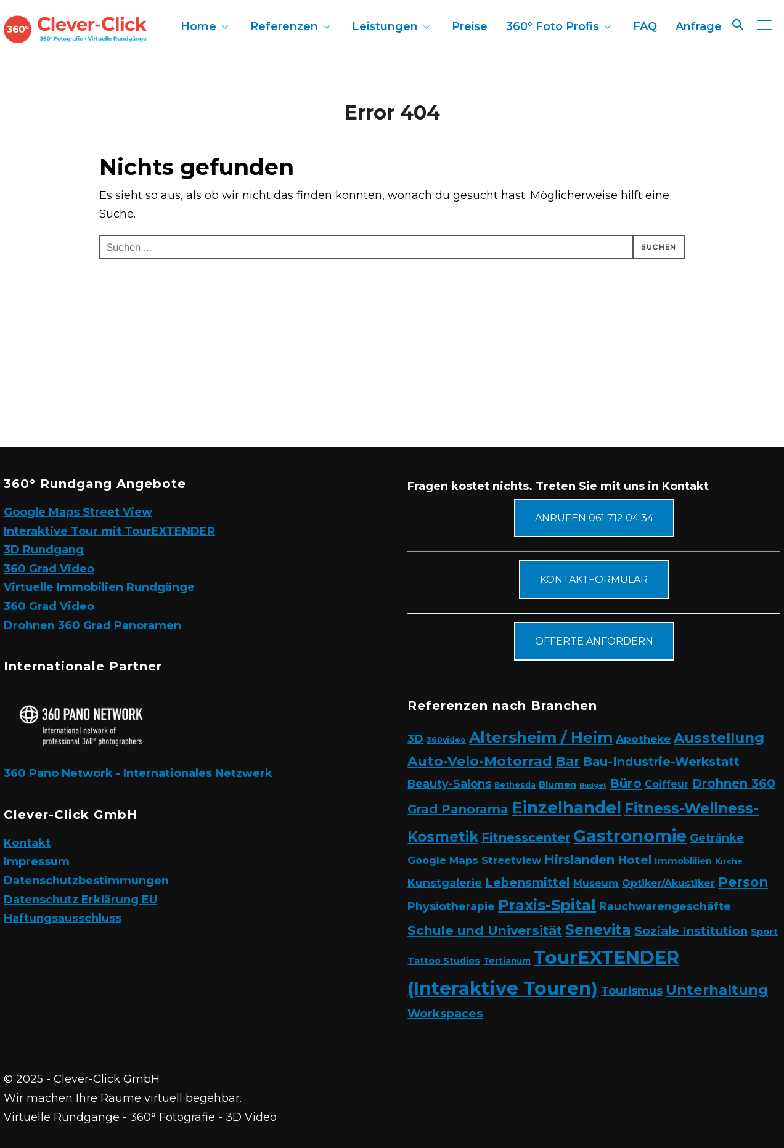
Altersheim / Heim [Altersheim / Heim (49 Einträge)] (541, 737)
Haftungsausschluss (62, 918)
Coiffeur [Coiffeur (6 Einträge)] (666, 784)
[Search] (737, 23)
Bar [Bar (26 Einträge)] (567, 761)
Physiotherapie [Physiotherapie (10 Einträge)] (451, 906)
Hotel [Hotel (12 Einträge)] (634, 860)
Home (198, 26)
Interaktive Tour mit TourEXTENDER (109, 531)
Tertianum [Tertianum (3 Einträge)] (507, 961)
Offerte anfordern (594, 641)
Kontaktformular (594, 579)
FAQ (645, 26)
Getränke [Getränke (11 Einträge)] (717, 838)
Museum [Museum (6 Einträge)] (596, 883)
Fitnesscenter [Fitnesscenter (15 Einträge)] (525, 837)
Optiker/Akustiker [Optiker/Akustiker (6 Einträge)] (668, 883)
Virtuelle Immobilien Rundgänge (99, 587)
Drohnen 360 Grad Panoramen (92, 625)
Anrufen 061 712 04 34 (594, 518)
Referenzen (284, 26)
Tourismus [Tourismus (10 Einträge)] (632, 990)
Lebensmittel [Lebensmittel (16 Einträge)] (527, 882)
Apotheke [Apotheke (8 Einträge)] (643, 739)
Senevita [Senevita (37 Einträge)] (598, 929)
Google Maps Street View (78, 512)
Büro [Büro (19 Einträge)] (626, 783)
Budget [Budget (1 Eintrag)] (592, 785)
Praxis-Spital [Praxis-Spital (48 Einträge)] (547, 905)
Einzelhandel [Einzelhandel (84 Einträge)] (566, 807)
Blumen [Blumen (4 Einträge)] (557, 784)
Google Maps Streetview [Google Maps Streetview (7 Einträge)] (474, 860)
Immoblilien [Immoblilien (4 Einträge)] (683, 860)
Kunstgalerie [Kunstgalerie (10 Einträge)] (444, 882)
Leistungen (385, 26)
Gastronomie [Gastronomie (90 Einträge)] (630, 836)
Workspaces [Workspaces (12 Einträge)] (445, 1013)
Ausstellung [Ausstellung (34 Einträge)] (719, 737)
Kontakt (27, 843)
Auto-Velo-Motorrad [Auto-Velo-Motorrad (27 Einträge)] (479, 761)
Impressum (37, 861)
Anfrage (699, 26)
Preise (470, 26)
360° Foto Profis (552, 26)
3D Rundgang (44, 549)
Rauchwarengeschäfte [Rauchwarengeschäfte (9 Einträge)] (665, 906)
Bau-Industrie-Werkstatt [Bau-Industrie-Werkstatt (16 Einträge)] (661, 761)
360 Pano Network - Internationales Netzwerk (138, 773)
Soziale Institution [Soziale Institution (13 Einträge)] (691, 931)
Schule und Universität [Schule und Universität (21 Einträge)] (484, 930)
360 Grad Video (49, 569)
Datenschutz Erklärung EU (80, 899)
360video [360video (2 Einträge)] (446, 739)
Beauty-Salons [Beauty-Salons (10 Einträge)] (449, 783)
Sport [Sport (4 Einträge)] (764, 931)
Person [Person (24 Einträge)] (743, 882)
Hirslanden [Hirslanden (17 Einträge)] (579, 859)
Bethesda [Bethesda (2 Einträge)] (515, 784)
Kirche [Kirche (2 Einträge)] (729, 861)
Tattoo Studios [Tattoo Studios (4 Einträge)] (443, 960)
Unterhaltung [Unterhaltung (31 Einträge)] (717, 989)
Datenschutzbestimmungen (86, 880)
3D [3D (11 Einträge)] (415, 738)
